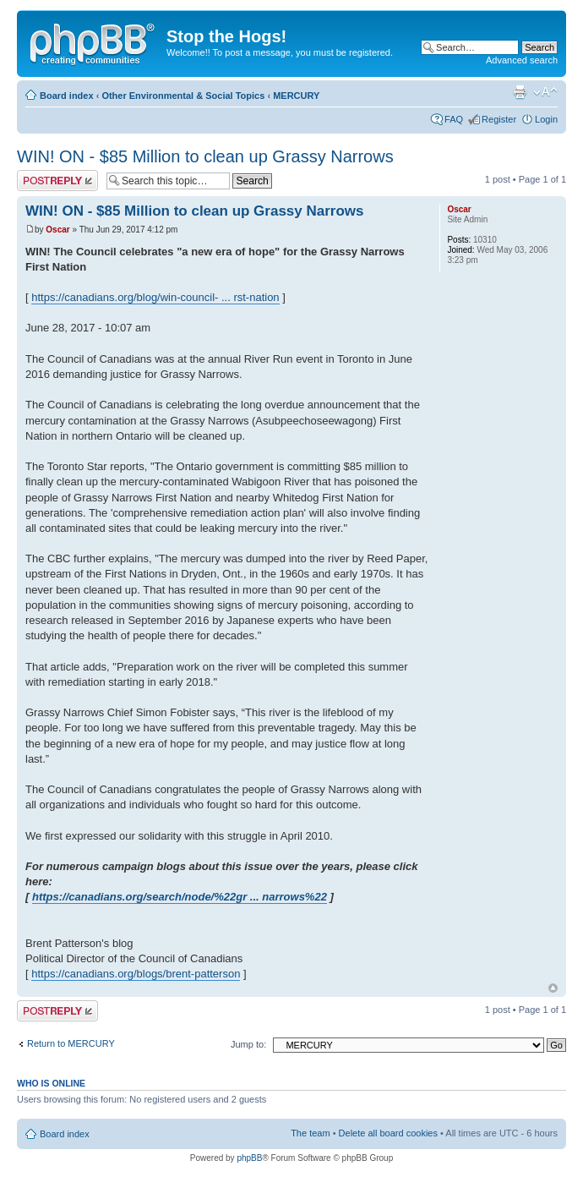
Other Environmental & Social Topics (182, 95)
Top (553, 988)
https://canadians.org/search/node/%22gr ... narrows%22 (179, 896)
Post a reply (57, 180)
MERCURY (296, 95)
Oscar (57, 229)
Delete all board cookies (388, 1133)
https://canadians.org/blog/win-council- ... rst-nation (155, 297)
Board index (67, 95)
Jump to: (248, 1044)
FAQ (453, 119)
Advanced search (522, 60)
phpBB (249, 1158)
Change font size (545, 92)
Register (499, 119)
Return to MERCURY (71, 1043)
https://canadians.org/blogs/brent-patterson (135, 973)
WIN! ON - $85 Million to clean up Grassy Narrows (205, 156)
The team (310, 1133)
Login (546, 119)
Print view (519, 92)
